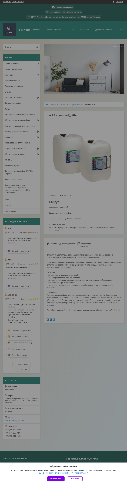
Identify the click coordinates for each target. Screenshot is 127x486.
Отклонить (75, 479)
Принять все (55, 479)
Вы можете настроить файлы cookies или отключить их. (62, 473)
